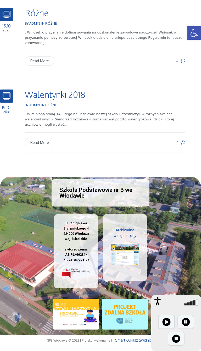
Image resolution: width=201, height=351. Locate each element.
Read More (39, 61)
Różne (37, 13)
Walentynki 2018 (55, 94)
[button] (194, 33)
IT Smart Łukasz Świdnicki (132, 340)
